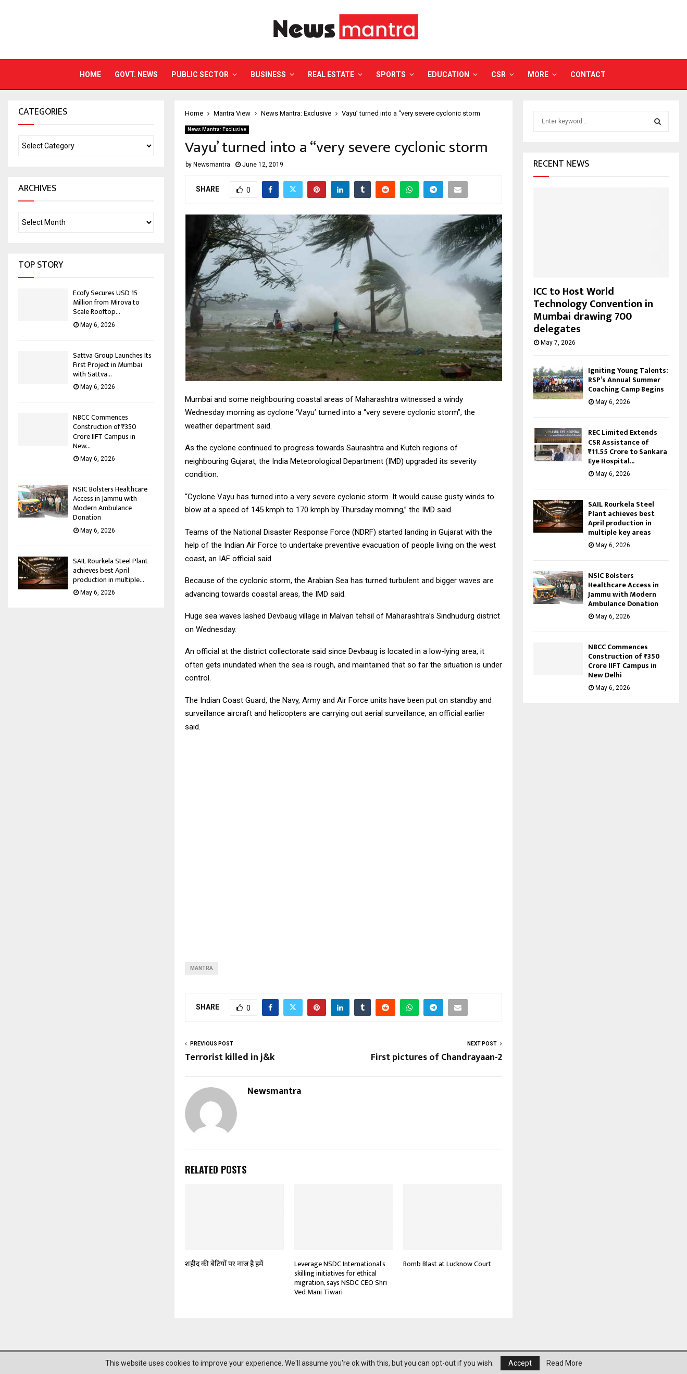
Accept (520, 1363)
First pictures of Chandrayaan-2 (436, 1057)
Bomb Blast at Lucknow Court (447, 1264)
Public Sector (200, 74)
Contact (588, 74)
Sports (391, 74)
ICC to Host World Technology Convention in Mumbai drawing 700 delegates (593, 310)
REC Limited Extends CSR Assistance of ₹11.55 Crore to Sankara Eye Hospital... (627, 446)
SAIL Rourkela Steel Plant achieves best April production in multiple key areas (621, 518)
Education (448, 74)
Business (268, 74)
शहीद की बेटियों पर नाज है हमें (224, 1264)
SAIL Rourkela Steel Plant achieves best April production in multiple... (110, 570)
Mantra (201, 968)
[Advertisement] (343, 839)
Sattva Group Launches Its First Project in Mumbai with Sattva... (112, 364)
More (538, 74)
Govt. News (136, 74)
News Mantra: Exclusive (217, 129)
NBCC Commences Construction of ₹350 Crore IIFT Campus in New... (104, 431)
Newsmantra (211, 164)
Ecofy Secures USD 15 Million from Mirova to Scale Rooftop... (106, 302)
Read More (564, 1363)
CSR (498, 74)
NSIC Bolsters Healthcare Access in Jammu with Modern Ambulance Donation (110, 503)
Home (90, 74)
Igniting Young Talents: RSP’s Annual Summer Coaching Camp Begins (628, 379)
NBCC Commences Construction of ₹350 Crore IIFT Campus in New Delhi (624, 661)
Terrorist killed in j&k (229, 1057)
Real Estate (331, 74)
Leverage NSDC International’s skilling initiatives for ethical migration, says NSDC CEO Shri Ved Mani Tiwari (340, 1278)
